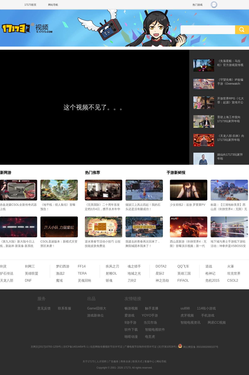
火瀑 (230, 266)
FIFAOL (183, 280)
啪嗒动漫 (131, 336)
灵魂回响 (84, 280)
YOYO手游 (150, 315)
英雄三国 (184, 273)
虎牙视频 (187, 315)
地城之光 (134, 273)
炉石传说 (6, 273)
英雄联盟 (31, 273)
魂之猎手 (134, 266)
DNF (28, 280)
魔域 (59, 280)
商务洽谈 (126, 361)
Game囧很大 (96, 308)
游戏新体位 (95, 315)
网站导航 (53, 4)
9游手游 (130, 322)
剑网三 (30, 266)
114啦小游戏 (206, 308)
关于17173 (88, 361)
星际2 (160, 273)
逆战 (208, 266)
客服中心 (149, 361)
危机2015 (212, 280)
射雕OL (111, 273)
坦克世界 (233, 273)
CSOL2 (232, 280)
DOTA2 (161, 266)
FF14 (81, 266)
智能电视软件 (155, 329)
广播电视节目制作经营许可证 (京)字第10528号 (150, 346)
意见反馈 (44, 308)
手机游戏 (207, 315)
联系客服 (64, 308)
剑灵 (3, 266)
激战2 (60, 273)
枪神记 (210, 273)
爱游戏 (129, 315)
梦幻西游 (62, 266)
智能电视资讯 (190, 322)
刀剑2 (132, 280)
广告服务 (113, 361)
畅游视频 (131, 308)
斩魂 (109, 280)
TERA (82, 273)
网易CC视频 (217, 322)
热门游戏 (198, 4)
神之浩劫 (162, 280)
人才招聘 (101, 361)
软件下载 (131, 329)
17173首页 (30, 4)
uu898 (185, 308)
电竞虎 (150, 336)
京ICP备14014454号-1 (75, 346)
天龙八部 (6, 280)
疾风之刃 (112, 266)
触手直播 (151, 308)
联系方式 (137, 361)
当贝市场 (150, 322)
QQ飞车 (183, 266)
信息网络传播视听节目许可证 (106, 346)
